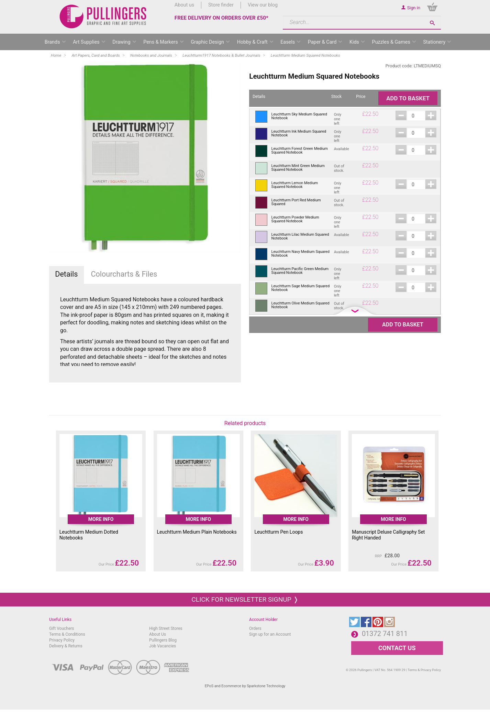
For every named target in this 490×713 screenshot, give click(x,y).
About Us (157, 634)
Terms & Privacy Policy (424, 670)
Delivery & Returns (65, 646)
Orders (255, 628)
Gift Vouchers (61, 628)
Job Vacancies (162, 646)
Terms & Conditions (67, 634)
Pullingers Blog (163, 640)
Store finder (221, 5)
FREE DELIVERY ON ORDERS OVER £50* (221, 18)
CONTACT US (396, 647)
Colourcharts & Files (124, 274)
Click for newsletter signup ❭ (244, 599)
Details (66, 274)
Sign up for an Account (270, 634)
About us (184, 5)
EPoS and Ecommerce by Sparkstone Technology (245, 686)
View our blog (263, 5)
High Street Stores (165, 628)
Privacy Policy (62, 640)
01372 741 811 (385, 634)
